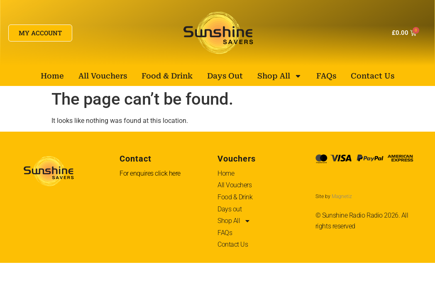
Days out (225, 75)
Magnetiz (342, 196)
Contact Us (372, 75)
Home (52, 75)
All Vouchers (102, 75)
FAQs (326, 75)
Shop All (279, 76)
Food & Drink (167, 75)
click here (168, 173)
